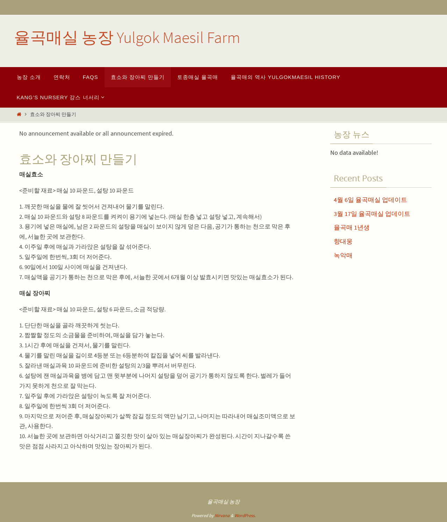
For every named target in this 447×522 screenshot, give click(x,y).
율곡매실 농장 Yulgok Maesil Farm (127, 37)
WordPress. (245, 516)
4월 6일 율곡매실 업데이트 (370, 200)
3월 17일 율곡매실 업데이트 (372, 214)
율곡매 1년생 (352, 227)
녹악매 (343, 255)
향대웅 (343, 241)
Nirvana (222, 516)
